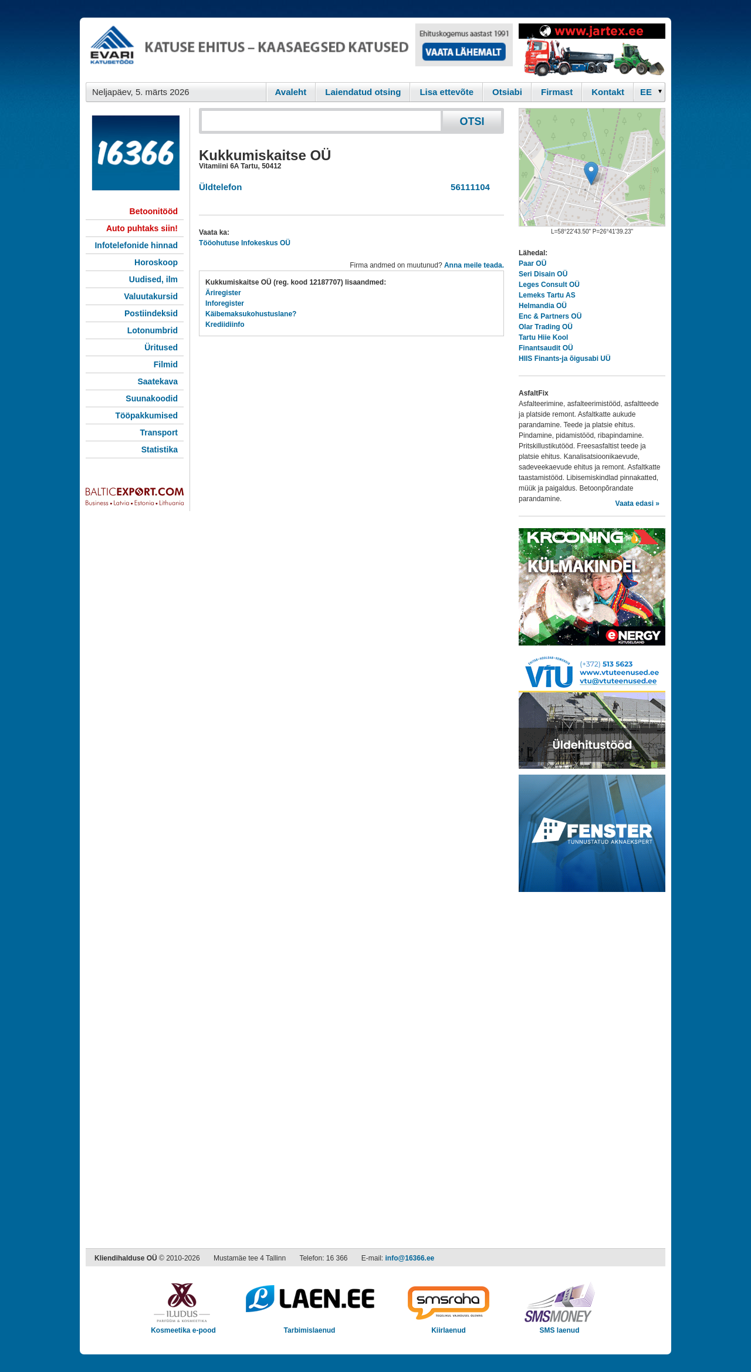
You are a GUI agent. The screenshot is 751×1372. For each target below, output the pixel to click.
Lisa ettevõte (446, 92)
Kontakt (607, 92)
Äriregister (223, 293)
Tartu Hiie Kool (543, 337)
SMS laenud (559, 1326)
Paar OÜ (532, 263)
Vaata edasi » (637, 503)
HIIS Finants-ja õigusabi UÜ (565, 358)
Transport (159, 432)
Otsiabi (507, 92)
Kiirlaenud (448, 1326)
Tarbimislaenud (309, 1326)
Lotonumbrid (152, 330)
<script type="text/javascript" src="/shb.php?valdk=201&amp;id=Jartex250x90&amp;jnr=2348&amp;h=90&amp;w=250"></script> (592, 49)
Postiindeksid (151, 313)
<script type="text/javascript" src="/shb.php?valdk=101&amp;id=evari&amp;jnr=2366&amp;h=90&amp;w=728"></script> (299, 49)
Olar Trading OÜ (546, 327)
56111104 (468, 187)
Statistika (159, 449)
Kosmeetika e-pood (183, 1326)
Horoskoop (156, 262)
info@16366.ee (410, 1258)
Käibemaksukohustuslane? (250, 314)
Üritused (161, 347)
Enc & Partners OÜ (550, 316)
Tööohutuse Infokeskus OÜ (244, 243)
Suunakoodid (152, 398)
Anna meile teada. (474, 265)
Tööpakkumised (146, 415)
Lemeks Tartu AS (547, 295)
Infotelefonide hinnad (136, 245)
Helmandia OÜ (543, 306)
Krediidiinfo (225, 324)
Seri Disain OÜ (543, 274)
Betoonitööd (154, 211)
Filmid (166, 364)
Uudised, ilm (153, 279)
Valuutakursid (151, 296)
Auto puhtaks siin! (142, 228)
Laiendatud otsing (363, 92)
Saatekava (157, 381)
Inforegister (224, 303)
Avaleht (291, 92)
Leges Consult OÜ (549, 285)
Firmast (557, 92)
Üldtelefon (220, 187)
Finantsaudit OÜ (546, 348)
